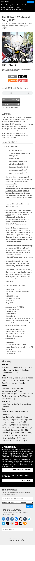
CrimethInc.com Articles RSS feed (25, 523)
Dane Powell (10, 342)
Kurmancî (5, 440)
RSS (9, 365)
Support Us (30, 2)
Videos (30, 378)
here (16, 182)
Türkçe (24, 427)
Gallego (22, 438)
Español (11, 417)
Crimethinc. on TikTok (8, 523)
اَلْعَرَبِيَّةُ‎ (11, 433)
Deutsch (24, 417)
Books (3, 5)
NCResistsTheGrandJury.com (16, 224)
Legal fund (9, 204)
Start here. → (27, 480)
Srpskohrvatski (17, 430)
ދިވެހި (17, 438)
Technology (24, 370)
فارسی (30, 427)
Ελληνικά (10, 422)
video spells (22, 250)
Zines (4, 378)
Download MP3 (11, 100)
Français (5, 420)
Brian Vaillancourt (12, 329)
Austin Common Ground (14, 191)
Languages (10, 7)
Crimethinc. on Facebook (8, 519)
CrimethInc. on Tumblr (25, 519)
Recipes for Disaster (18, 393)
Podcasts (20, 5)
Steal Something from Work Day (14, 383)
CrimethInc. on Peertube (12, 523)
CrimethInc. (5, 2)
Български (6, 425)
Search (3, 7)
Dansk (29, 433)
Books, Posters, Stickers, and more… (15, 412)
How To (11, 370)
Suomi (17, 422)
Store (27, 5)
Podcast (5, 401)
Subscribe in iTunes (22, 76)
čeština (4, 427)
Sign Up (29, 506)
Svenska (23, 433)
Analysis (17, 367)
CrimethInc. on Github (20, 519)
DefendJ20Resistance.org (14, 257)
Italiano (18, 417)
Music (4, 380)
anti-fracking (19, 204)
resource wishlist (11, 184)
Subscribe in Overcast (13, 80)
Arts (3, 367)
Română (5, 433)
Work (17, 391)
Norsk (12, 440)
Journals (10, 378)
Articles (5, 365)
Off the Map (10, 399)
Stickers (24, 378)
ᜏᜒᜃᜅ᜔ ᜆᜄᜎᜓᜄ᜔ (21, 440)
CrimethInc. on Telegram (3, 523)
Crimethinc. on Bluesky (16, 519)
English (4, 417)
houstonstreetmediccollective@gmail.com (20, 188)
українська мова (21, 435)
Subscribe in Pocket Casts (23, 80)
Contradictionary (8, 391)
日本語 (23, 422)
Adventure (9, 367)
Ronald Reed (10, 289)
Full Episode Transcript (10, 108)
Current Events (27, 367)
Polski (4, 422)
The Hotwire (6, 407)
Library (8, 5)
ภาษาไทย (10, 435)
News (17, 370)
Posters (17, 378)
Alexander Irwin (11, 307)
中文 (13, 425)
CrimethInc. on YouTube (16, 523)
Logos (9, 380)
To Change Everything (21, 380)
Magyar (11, 427)
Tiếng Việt (5, 438)
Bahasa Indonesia (22, 425)
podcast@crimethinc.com (12, 70)
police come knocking (13, 217)
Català (12, 438)
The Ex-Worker (7, 404)
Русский (28, 420)
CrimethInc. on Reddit (20, 523)
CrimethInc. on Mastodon (3, 519)
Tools (14, 5)
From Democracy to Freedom (13, 388)
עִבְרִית (4, 435)
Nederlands (6, 430)
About (17, 7)
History (4, 370)
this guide (23, 263)
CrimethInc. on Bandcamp (29, 519)
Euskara (18, 427)
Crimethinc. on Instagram (12, 519)
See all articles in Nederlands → (12, 9)
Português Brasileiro (16, 420)
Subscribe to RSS (12, 76)
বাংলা (17, 433)
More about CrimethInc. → (22, 470)
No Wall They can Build (22, 404)
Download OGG (11, 104)
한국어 (26, 430)
